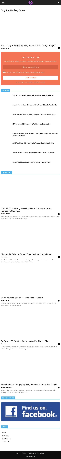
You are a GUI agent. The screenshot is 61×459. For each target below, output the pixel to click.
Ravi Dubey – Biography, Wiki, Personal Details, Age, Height (28, 45)
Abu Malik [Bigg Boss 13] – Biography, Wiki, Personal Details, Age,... (34, 114)
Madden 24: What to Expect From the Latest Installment (26, 254)
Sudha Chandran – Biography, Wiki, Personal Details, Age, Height (33, 152)
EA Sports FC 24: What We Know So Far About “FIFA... (25, 341)
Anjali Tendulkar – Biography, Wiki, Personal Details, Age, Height (33, 143)
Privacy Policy (6, 438)
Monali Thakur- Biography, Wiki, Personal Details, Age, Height (29, 384)
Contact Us (5, 441)
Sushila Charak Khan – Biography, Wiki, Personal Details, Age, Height (34, 105)
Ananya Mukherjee (6, 387)
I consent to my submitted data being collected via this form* (25, 72)
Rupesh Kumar (5, 48)
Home (4, 433)
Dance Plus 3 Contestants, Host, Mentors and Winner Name (31, 162)
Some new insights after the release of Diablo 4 (23, 298)
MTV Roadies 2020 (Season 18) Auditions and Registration (31, 124)
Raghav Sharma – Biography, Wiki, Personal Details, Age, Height (33, 95)
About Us (5, 435)
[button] (58, 2)
